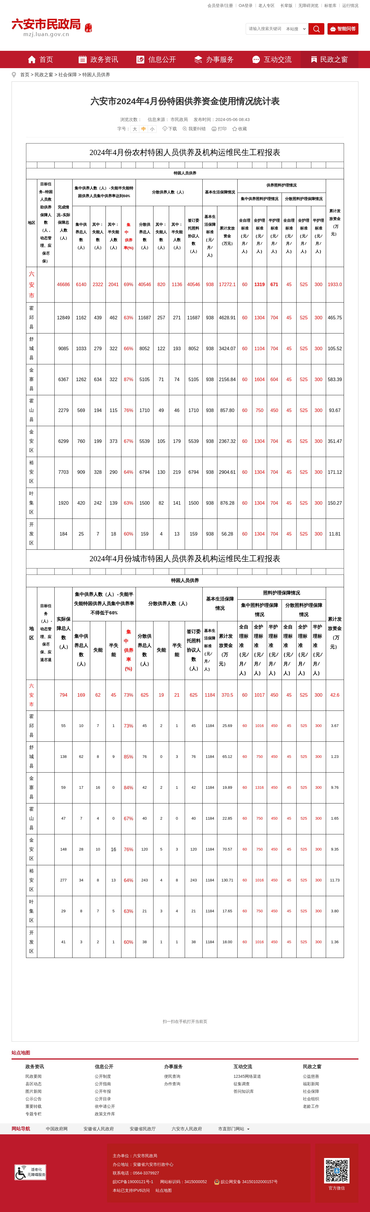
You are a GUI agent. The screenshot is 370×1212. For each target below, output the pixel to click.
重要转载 (33, 1106)
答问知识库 (244, 1091)
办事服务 (214, 59)
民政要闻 (33, 1076)
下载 (172, 128)
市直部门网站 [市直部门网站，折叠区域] (231, 1128)
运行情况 (350, 5)
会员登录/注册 (220, 5)
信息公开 (156, 59)
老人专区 (266, 5)
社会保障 (67, 74)
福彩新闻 (311, 1084)
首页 (40, 59)
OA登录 (246, 5)
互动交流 (272, 59)
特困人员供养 (96, 74)
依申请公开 (105, 1106)
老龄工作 (311, 1106)
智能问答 (343, 28)
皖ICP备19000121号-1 (133, 1181)
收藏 (242, 128)
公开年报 (103, 1091)
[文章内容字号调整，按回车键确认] (137, 128)
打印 (222, 128)
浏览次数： (131, 119)
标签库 (330, 5)
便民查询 (172, 1076)
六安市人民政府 (187, 1128)
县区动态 (33, 1084)
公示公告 (33, 1099)
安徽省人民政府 (99, 1128)
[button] (286, 5)
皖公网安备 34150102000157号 (246, 1181)
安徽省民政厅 (143, 1128)
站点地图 (164, 1190)
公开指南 (103, 1084)
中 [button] (143, 128)
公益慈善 (311, 1076)
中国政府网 (57, 1128)
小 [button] (152, 128)
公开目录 (103, 1099)
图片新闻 (33, 1091)
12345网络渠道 (247, 1076)
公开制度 (103, 1076)
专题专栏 (33, 1114)
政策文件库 (105, 1114)
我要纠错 (197, 128)
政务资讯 (98, 59)
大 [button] (135, 128)
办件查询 (172, 1084)
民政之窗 (329, 59)
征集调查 (242, 1084)
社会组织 (311, 1099)
